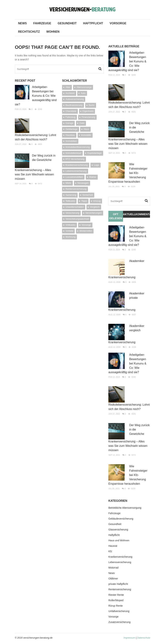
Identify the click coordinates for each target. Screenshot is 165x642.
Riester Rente (116, 594)
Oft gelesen (115, 216)
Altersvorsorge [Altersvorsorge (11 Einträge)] (84, 87)
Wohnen (53, 31)
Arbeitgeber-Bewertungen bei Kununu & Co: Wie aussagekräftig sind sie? (36, 95)
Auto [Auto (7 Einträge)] (83, 93)
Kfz (110, 551)
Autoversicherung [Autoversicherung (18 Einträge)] (74, 99)
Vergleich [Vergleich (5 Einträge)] (95, 207)
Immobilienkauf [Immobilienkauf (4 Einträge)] (73, 153)
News (22, 23)
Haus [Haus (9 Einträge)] (86, 129)
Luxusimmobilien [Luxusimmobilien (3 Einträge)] (74, 177)
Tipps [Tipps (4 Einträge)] (84, 201)
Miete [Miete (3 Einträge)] (68, 183)
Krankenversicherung (120, 556)
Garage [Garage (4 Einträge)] (69, 123)
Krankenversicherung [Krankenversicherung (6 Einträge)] (76, 165)
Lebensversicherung (119, 562)
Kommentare (143, 214)
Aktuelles (129, 214)
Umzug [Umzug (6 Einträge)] (97, 201)
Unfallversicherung (118, 611)
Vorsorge (118, 23)
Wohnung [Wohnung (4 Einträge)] (70, 236)
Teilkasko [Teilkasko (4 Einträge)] (70, 201)
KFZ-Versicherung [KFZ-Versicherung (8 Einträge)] (74, 159)
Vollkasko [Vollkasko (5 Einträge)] (70, 224)
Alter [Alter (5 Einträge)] (67, 87)
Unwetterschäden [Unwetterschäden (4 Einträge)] (74, 207)
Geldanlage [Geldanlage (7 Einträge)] (71, 129)
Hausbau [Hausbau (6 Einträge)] (70, 135)
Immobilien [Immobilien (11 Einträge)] (71, 141)
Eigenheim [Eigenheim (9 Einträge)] (88, 111)
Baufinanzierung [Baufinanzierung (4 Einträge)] (73, 105)
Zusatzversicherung (119, 622)
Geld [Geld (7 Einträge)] (81, 123)
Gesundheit (67, 23)
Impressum (129, 637)
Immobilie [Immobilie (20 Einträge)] (86, 135)
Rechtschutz (29, 31)
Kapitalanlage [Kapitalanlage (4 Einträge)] (94, 153)
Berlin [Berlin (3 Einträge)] (92, 105)
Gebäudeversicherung (120, 518)
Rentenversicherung (119, 589)
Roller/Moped (115, 600)
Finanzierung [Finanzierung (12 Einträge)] (88, 117)
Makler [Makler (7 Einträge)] (92, 177)
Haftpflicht (93, 23)
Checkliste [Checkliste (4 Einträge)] (70, 111)
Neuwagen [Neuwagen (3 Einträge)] (83, 183)
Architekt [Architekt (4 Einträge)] (70, 93)
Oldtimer (113, 578)
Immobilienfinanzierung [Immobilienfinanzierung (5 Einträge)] (77, 147)
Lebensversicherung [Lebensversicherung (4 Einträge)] (76, 171)
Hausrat (112, 545)
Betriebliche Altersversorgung (124, 507)
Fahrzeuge (42, 23)
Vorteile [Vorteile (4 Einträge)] (69, 230)
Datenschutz (143, 637)
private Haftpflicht (118, 583)
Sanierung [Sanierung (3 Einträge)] (70, 195)
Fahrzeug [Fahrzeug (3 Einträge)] (70, 117)
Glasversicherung (118, 529)
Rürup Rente (115, 605)
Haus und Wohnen (118, 540)
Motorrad (113, 567)
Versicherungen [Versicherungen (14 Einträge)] (93, 213)
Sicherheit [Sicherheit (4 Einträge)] (87, 195)
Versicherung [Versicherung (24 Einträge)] (72, 213)
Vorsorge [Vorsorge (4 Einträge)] (86, 224)
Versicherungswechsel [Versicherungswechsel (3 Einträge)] (77, 219)
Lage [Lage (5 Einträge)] (96, 165)
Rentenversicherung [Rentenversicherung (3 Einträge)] (75, 189)
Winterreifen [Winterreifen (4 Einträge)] (85, 230)
